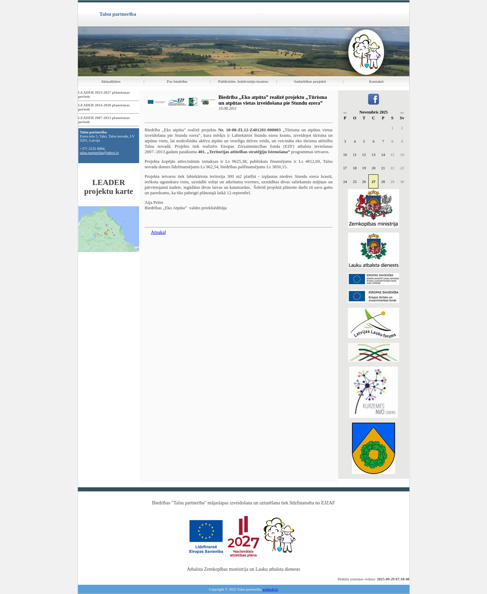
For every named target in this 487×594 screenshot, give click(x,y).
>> (402, 113)
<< (345, 113)
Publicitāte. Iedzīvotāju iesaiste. (243, 81)
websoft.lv (270, 589)
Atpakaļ (158, 232)
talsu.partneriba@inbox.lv (99, 152)
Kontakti (376, 81)
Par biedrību (177, 81)
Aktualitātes (110, 81)
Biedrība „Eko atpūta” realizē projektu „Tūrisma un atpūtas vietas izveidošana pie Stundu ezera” (272, 100)
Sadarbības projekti (310, 81)
